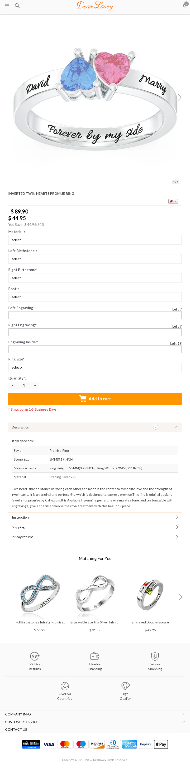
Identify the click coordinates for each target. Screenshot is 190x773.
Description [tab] (20, 427)
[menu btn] (7, 6)
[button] (179, 97)
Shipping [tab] (18, 527)
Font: (13, 289)
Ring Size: (16, 359)
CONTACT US (16, 729)
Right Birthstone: (23, 269)
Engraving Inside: (23, 342)
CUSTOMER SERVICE (21, 722)
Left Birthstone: (22, 250)
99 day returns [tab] (22, 537)
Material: (16, 231)
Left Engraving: (22, 308)
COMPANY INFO (18, 714)
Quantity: (17, 378)
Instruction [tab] (20, 517)
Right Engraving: (22, 325)
